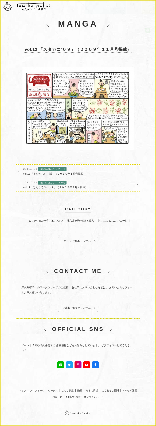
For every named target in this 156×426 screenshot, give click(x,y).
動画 (79, 390)
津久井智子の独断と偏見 (80, 220)
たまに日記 (92, 390)
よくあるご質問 (110, 390)
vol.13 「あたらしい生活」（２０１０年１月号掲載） (78, 170)
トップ (22, 390)
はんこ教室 (67, 390)
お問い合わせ (73, 396)
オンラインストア (94, 396)
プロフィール (37, 390)
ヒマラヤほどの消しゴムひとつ (46, 220)
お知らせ (57, 396)
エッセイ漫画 (129, 390)
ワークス (53, 390)
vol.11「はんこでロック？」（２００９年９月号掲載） (78, 184)
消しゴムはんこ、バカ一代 (112, 220)
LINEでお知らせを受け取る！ (147, 39)
